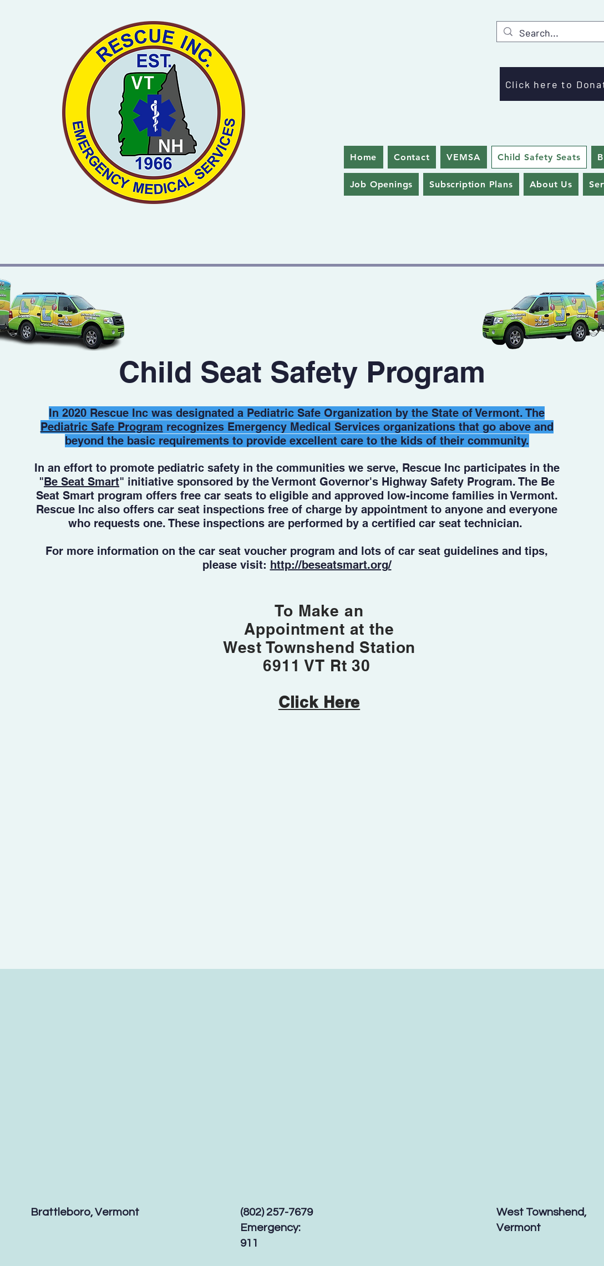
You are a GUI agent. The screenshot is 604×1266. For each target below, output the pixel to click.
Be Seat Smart (81, 481)
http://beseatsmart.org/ (331, 564)
